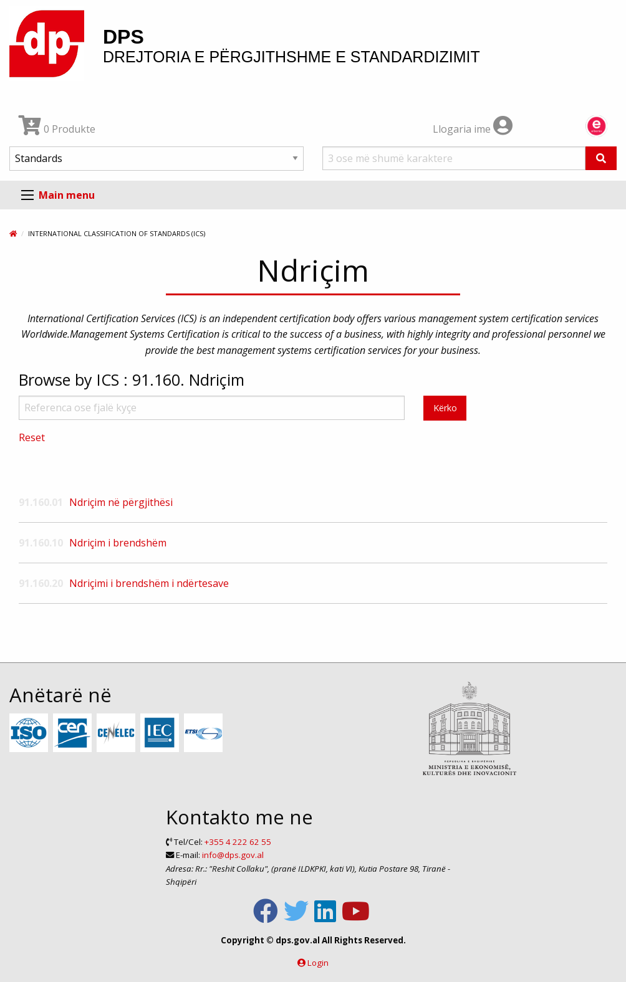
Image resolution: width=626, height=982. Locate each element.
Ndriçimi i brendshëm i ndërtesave (149, 583)
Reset (32, 437)
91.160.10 (41, 543)
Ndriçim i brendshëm (117, 543)
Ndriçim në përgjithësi (121, 502)
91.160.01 (41, 502)
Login (318, 962)
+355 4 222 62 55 (238, 841)
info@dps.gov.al (233, 854)
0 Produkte (57, 129)
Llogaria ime (473, 129)
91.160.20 (41, 583)
